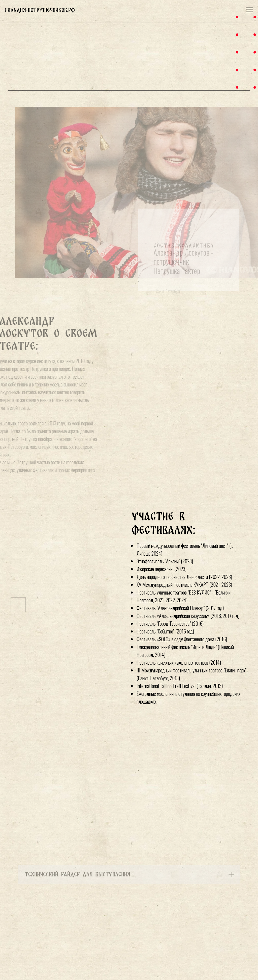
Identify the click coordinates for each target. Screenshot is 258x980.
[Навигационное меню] (249, 10)
